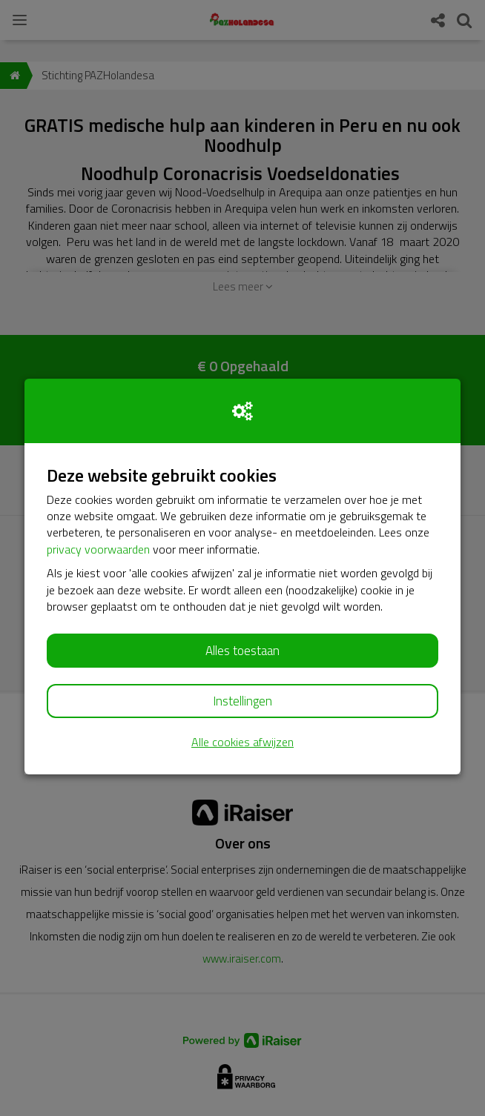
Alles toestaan (242, 650)
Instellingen (242, 701)
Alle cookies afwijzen (242, 742)
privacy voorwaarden (98, 549)
